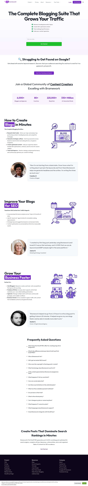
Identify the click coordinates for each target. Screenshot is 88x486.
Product (30, 2)
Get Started (77, 2)
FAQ (5, 462)
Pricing (36, 2)
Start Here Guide (36, 470)
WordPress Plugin (9, 474)
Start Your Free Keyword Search (44, 73)
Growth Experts (36, 464)
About (42, 2)
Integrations (7, 470)
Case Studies (35, 468)
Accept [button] (84, 483)
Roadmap (7, 468)
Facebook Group (63, 472)
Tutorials (34, 466)
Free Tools (57, 2)
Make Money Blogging (37, 472)
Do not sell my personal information (9, 484)
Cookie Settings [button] (78, 483)
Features (6, 466)
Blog (33, 462)
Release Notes (8, 472)
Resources (49, 2)
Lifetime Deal (35, 474)
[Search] (83, 2)
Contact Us (62, 464)
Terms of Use (62, 466)
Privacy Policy (63, 468)
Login (70, 2)
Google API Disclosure (65, 470)
